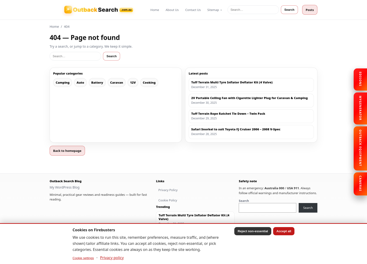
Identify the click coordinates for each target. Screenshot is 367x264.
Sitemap (213, 10)
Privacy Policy (167, 190)
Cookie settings (83, 258)
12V (133, 82)
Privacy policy (112, 257)
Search (289, 9)
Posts (310, 10)
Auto (80, 82)
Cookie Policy (167, 200)
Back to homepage (67, 151)
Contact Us (193, 10)
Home (154, 10)
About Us (172, 10)
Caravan (116, 82)
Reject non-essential (253, 231)
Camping (63, 82)
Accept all (283, 231)
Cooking (149, 82)
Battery (97, 82)
